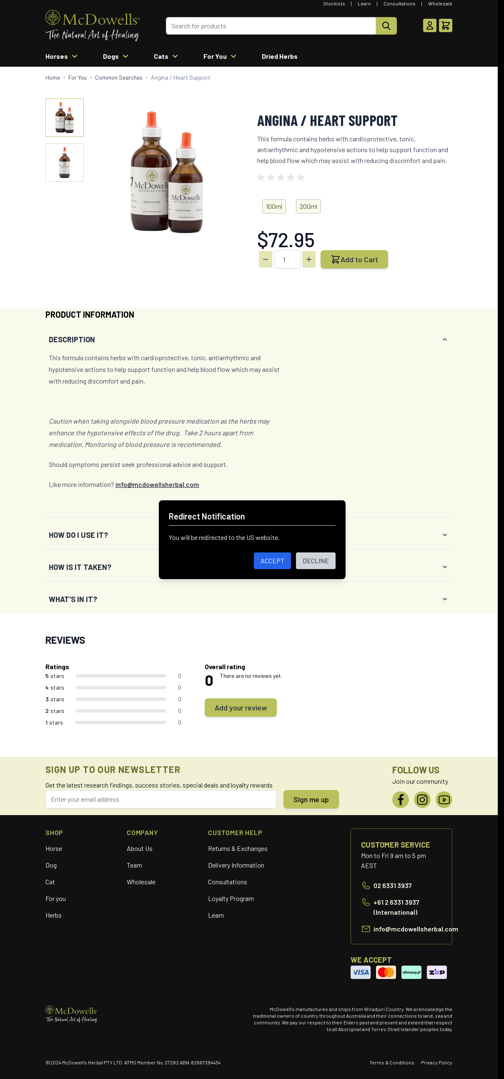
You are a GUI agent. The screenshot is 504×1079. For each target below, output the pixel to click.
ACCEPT (272, 561)
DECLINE (316, 561)
